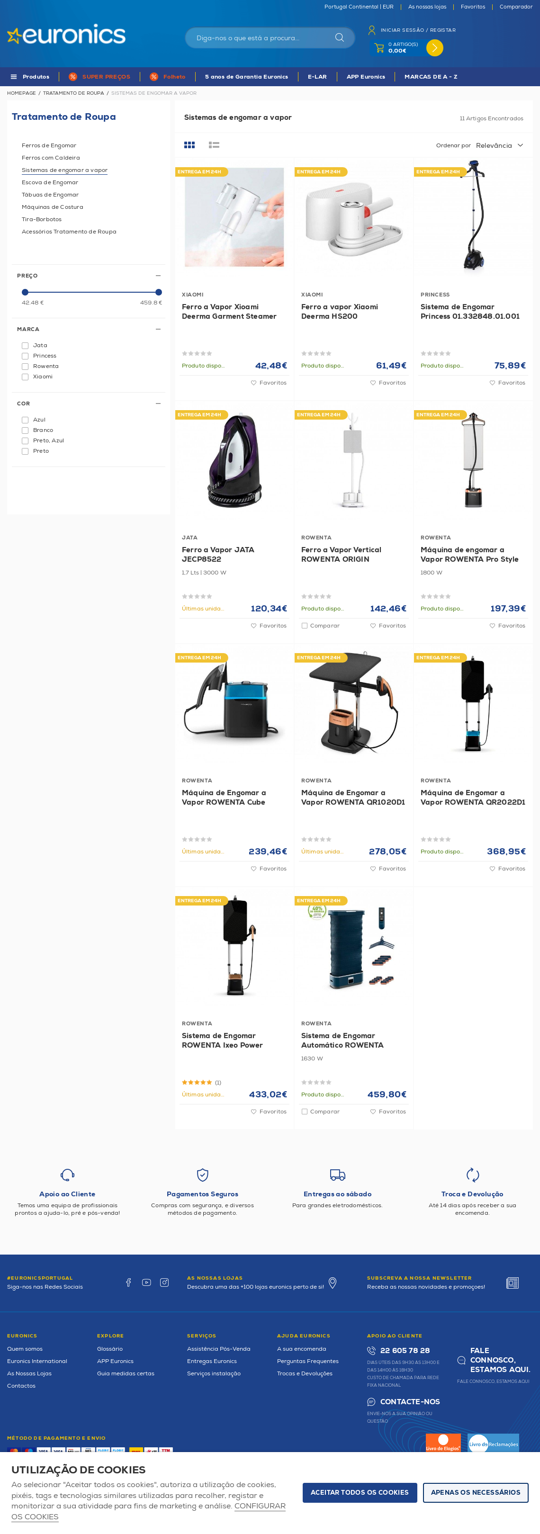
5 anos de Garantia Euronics (246, 77)
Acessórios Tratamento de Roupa (69, 231)
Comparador (516, 7)
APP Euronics (366, 77)
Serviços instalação (214, 1373)
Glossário (110, 1349)
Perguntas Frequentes (308, 1361)
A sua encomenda (301, 1349)
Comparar (325, 625)
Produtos (36, 77)
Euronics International (37, 1361)
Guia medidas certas (125, 1373)
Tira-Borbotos (42, 219)
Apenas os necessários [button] (476, 1493)
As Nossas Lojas (29, 1373)
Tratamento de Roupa (73, 93)
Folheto (174, 77)
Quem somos (25, 1349)
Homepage (21, 93)
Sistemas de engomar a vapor (65, 170)
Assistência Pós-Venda (219, 1349)
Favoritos (473, 7)
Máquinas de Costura (52, 207)
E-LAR (317, 77)
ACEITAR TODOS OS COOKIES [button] (360, 1493)
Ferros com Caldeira (51, 157)
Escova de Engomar (50, 182)
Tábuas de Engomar (50, 194)
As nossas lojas (427, 7)
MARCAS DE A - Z (431, 77)
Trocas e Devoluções (305, 1373)
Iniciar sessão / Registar (418, 30)
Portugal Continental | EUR (359, 7)
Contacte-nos (410, 1402)
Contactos (21, 1386)
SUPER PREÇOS (106, 77)
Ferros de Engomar (49, 145)
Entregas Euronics (212, 1361)
